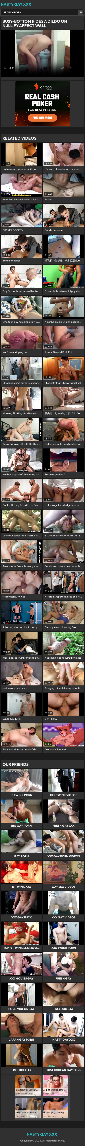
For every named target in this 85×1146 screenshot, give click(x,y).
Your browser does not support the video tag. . (42, 53)
